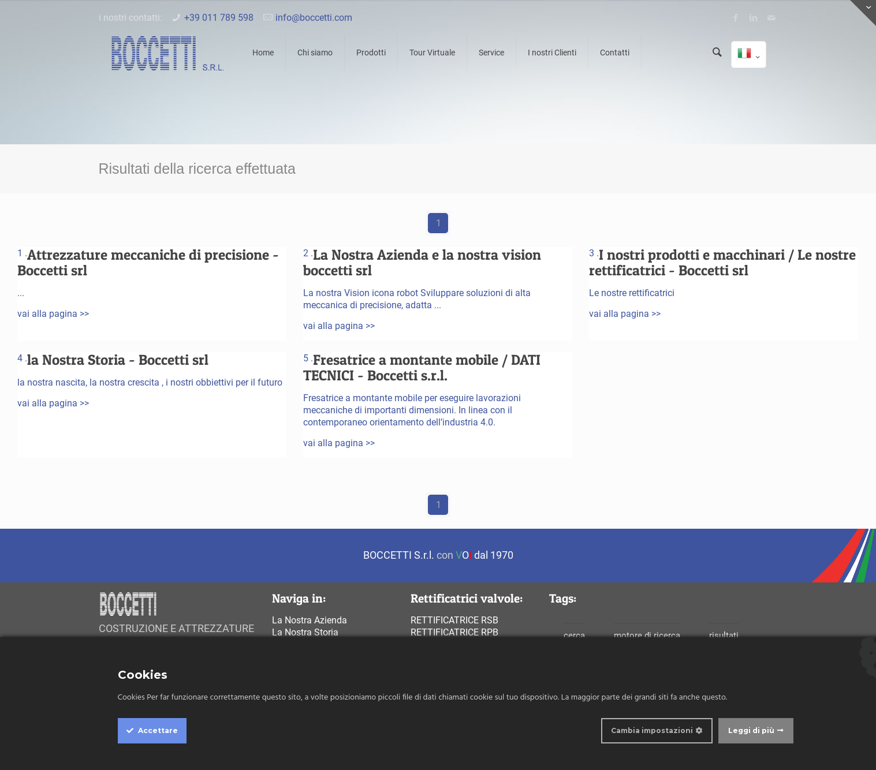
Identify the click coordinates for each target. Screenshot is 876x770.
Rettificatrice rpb (454, 632)
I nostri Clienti (552, 52)
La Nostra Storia (305, 632)
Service (491, 52)
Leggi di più (751, 730)
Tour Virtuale (432, 52)
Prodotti (371, 52)
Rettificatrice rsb (454, 620)
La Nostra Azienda (309, 620)
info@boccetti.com (313, 17)
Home (263, 52)
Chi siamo (315, 52)
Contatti (614, 52)
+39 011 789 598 (219, 17)
